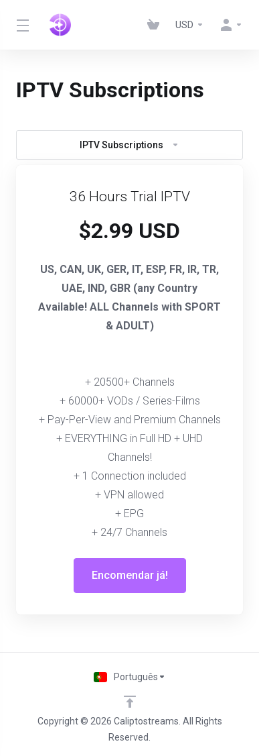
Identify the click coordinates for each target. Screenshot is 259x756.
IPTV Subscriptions (129, 145)
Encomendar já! (130, 575)
